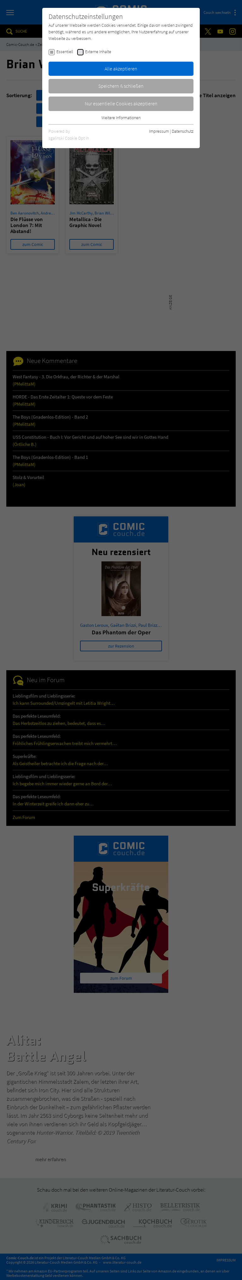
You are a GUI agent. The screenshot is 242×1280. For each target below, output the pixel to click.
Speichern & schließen (121, 86)
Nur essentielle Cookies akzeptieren (121, 103)
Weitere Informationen (121, 117)
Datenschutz (182, 131)
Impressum (159, 131)
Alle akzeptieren (121, 68)
